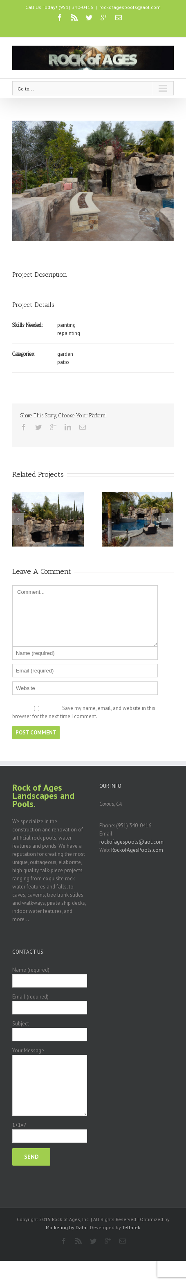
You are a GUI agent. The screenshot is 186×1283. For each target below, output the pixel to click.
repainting (68, 333)
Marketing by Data (66, 1227)
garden (65, 354)
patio (63, 362)
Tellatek (131, 1227)
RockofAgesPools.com (137, 850)
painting (66, 325)
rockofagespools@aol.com (130, 7)
